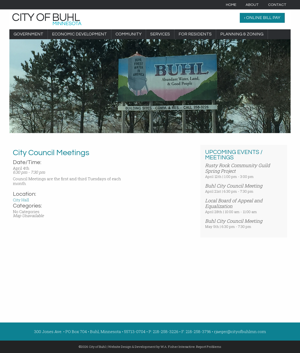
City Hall (21, 200)
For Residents (195, 34)
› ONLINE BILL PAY (262, 17)
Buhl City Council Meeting (233, 186)
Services (160, 34)
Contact (277, 5)
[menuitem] (231, 4)
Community (129, 34)
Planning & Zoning (241, 34)
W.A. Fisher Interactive (178, 347)
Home (231, 5)
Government (28, 34)
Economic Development (79, 34)
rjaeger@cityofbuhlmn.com (240, 331)
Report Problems (208, 347)
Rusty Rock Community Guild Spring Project (237, 168)
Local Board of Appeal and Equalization (233, 203)
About (252, 5)
